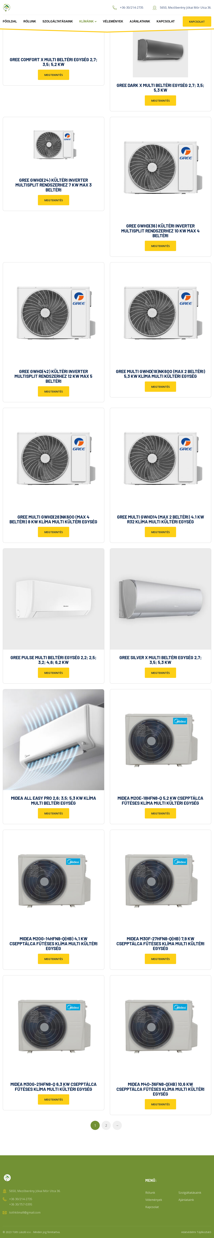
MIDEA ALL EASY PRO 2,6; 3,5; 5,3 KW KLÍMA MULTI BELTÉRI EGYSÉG (53, 800)
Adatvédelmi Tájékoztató (196, 1232)
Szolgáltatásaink (58, 21)
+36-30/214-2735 (131, 8)
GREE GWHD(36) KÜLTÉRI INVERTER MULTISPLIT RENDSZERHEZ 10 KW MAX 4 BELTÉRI (160, 230)
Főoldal (10, 21)
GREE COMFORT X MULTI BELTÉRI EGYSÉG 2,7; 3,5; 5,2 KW (53, 62)
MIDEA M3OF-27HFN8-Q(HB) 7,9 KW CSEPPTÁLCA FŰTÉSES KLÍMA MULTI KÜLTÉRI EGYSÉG (160, 943)
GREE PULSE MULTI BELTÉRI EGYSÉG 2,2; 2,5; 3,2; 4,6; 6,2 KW (53, 660)
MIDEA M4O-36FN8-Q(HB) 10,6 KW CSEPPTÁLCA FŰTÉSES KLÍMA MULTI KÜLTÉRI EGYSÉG (160, 1089)
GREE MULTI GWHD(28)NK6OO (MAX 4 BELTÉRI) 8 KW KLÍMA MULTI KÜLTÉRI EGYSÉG (53, 519)
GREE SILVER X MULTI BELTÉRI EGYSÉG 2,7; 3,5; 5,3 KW (160, 660)
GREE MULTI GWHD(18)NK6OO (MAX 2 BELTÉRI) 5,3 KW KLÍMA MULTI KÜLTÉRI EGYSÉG (160, 374)
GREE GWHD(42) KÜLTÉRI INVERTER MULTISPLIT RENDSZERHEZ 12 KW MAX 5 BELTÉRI (53, 376)
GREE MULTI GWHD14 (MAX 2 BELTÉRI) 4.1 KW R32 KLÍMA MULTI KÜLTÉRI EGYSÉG (160, 519)
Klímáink (86, 21)
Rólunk (29, 21)
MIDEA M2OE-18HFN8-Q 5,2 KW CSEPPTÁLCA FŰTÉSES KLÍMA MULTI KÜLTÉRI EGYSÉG (160, 800)
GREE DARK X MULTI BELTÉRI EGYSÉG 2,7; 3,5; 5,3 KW (160, 88)
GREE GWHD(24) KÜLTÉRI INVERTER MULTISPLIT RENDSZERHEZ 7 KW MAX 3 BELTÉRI (53, 184)
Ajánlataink (140, 21)
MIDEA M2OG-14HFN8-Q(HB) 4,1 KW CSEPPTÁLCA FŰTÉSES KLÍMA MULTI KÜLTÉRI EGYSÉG (54, 943)
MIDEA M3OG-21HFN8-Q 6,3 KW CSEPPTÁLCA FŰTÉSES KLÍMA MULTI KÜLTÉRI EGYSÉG (53, 1086)
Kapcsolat (166, 21)
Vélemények (113, 21)
